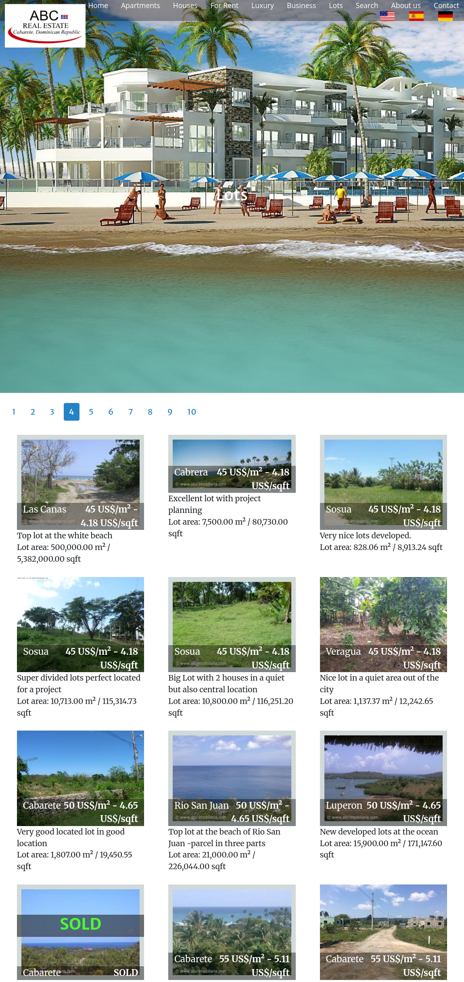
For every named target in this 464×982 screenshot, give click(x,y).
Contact (446, 5)
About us (406, 5)
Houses (185, 5)
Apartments (140, 5)
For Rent (224, 5)
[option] (387, 15)
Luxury (262, 5)
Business (301, 5)
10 (191, 412)
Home (98, 5)
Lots (336, 5)
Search (367, 5)
